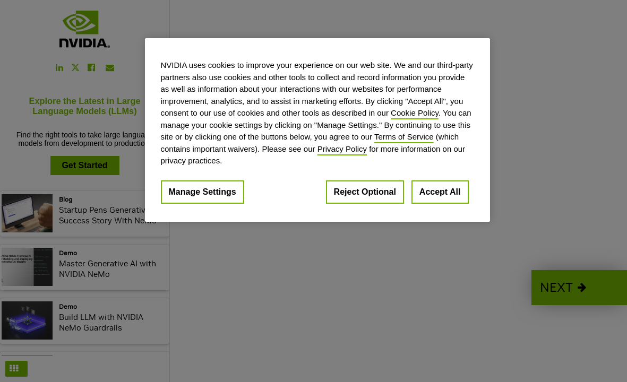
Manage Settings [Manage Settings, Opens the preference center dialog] (202, 191)
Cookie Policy (415, 112)
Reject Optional (365, 191)
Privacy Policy (342, 148)
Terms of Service (404, 136)
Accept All (440, 191)
